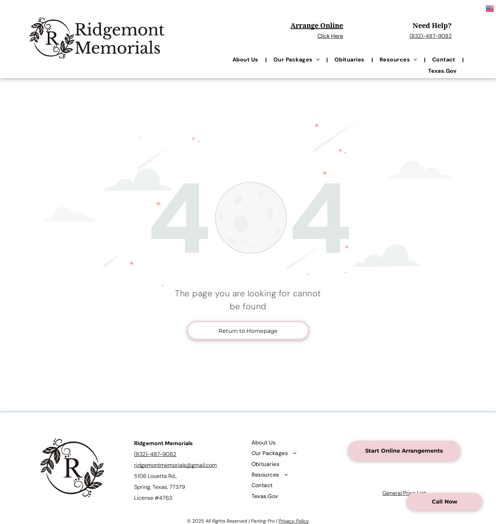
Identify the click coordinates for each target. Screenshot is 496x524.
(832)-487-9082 (431, 36)
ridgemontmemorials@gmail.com (175, 465)
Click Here (330, 36)
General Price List (404, 493)
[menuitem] (246, 59)
